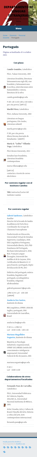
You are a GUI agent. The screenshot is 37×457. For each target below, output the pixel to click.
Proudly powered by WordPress (12, 442)
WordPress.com (20, 444)
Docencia (13, 35)
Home (5, 35)
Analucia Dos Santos (16, 300)
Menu (19, 28)
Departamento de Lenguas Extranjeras (18, 11)
